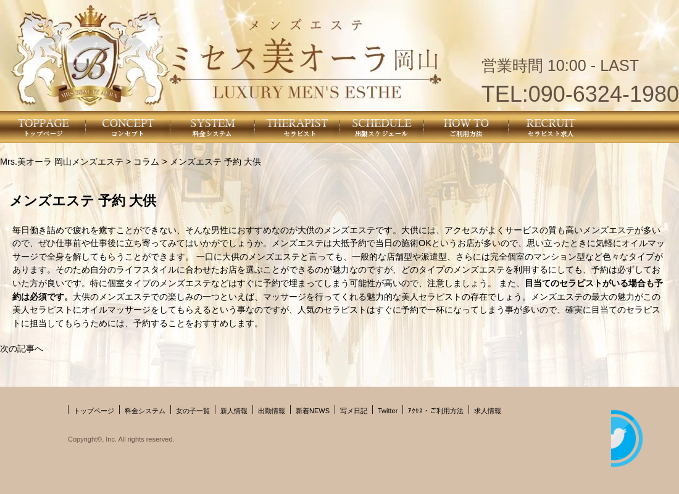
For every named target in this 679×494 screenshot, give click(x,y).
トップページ (93, 410)
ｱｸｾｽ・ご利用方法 (436, 410)
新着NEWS (313, 410)
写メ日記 (353, 410)
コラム (146, 162)
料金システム (145, 410)
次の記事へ (21, 348)
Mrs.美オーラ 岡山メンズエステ (61, 162)
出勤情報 (271, 410)
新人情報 (234, 410)
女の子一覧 (193, 410)
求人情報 (487, 410)
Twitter (388, 410)
